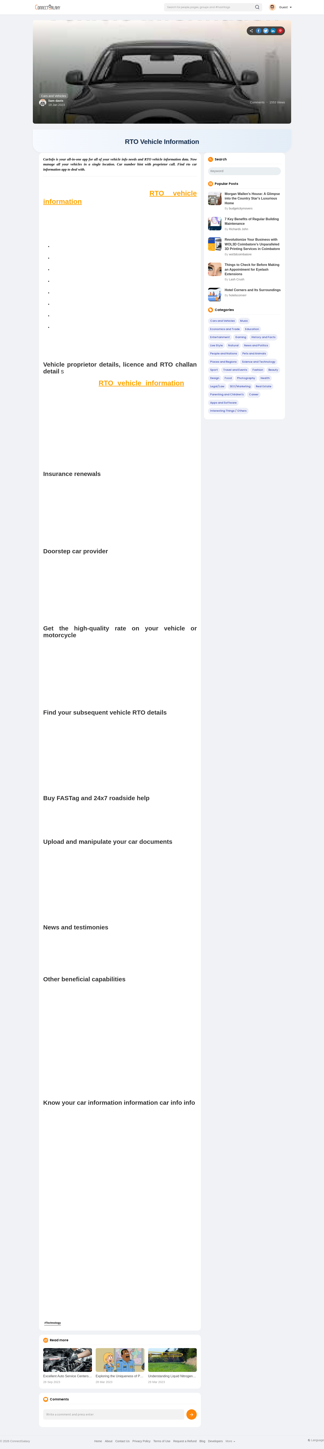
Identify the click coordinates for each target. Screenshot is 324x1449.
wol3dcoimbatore (240, 255)
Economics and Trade (225, 330)
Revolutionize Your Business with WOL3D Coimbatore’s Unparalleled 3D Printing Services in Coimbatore (252, 245)
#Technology (52, 1324)
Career (253, 396)
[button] (213, 7)
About (108, 1442)
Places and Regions (223, 363)
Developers (215, 1442)
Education (252, 330)
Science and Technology (258, 363)
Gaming (240, 338)
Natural (233, 347)
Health (265, 379)
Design (214, 379)
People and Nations (223, 355)
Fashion (258, 371)
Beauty (273, 371)
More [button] (230, 1442)
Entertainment (220, 338)
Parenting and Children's (227, 396)
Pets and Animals (254, 355)
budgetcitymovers (241, 209)
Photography (246, 379)
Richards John (238, 230)
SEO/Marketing (240, 388)
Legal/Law (217, 388)
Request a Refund (185, 1442)
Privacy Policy (141, 1442)
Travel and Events (235, 371)
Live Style (216, 347)
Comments (257, 102)
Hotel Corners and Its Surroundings (253, 291)
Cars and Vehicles (53, 96)
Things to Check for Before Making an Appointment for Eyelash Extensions (252, 270)
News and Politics (256, 347)
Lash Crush (236, 280)
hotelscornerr (238, 296)
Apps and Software (223, 404)
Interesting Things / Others (228, 412)
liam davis (55, 100)
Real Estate (263, 388)
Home (98, 1442)
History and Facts (263, 338)
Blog (202, 1442)
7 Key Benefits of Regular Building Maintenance (252, 223)
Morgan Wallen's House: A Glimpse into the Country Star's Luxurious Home (252, 199)
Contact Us (122, 1442)
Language (316, 1441)
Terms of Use (161, 1442)
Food (228, 379)
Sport (214, 371)
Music (244, 322)
